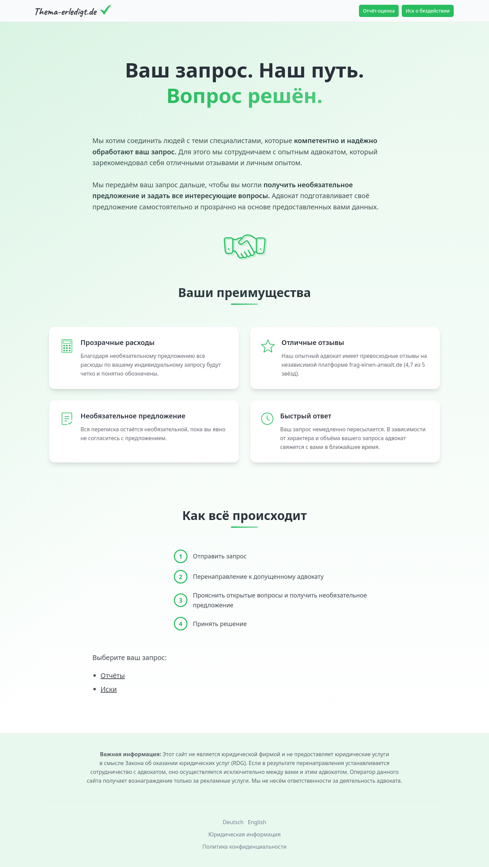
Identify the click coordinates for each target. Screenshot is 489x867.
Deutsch (233, 822)
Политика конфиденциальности (244, 846)
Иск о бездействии (428, 10)
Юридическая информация (245, 834)
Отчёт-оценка (379, 10)
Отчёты (113, 675)
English (257, 822)
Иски (109, 689)
